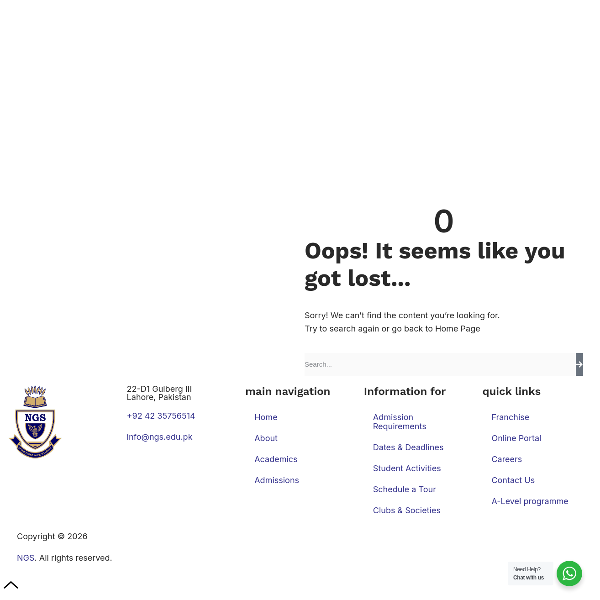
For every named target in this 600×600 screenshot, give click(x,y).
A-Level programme (529, 501)
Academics (275, 459)
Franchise (510, 417)
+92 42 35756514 (161, 416)
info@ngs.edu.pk (160, 437)
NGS (26, 558)
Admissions (276, 480)
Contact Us (513, 480)
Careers (506, 459)
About (266, 438)
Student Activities (407, 468)
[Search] (579, 364)
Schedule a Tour (404, 489)
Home (265, 417)
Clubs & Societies (407, 510)
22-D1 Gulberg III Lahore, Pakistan (159, 393)
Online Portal (516, 438)
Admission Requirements (399, 421)
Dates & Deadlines (408, 447)
